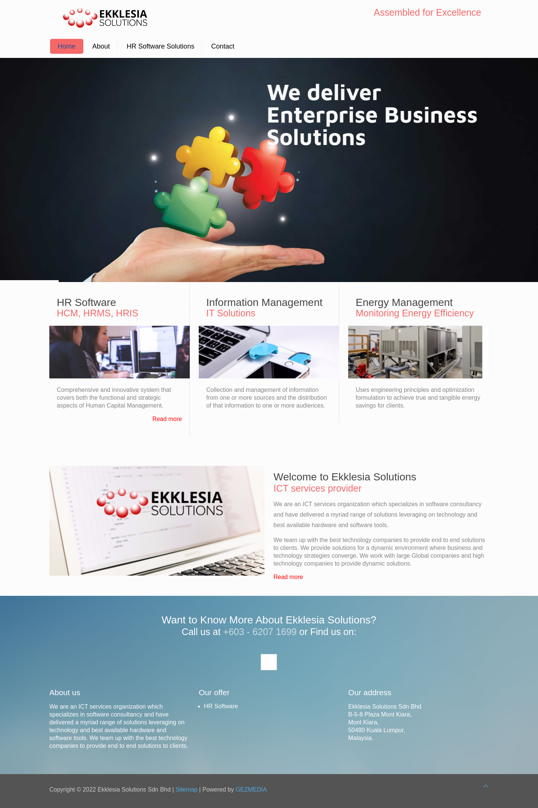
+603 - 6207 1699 (260, 631)
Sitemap (187, 789)
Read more (167, 419)
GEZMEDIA (251, 789)
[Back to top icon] (486, 786)
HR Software (221, 706)
